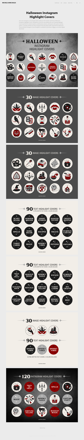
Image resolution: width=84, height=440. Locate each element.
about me (70, 2)
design (65, 2)
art (61, 2)
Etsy (54, 27)
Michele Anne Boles (9, 3)
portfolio (57, 2)
